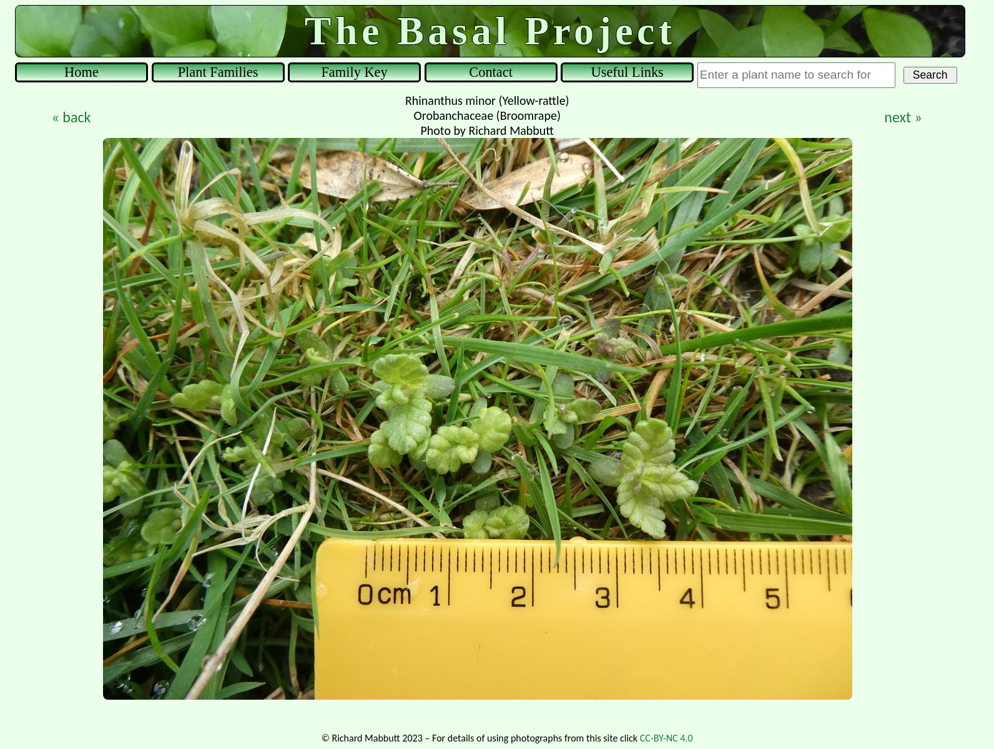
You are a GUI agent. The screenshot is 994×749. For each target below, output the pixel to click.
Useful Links (627, 72)
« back (71, 117)
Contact (491, 72)
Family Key (354, 72)
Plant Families (218, 72)
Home (81, 72)
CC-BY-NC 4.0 (666, 738)
